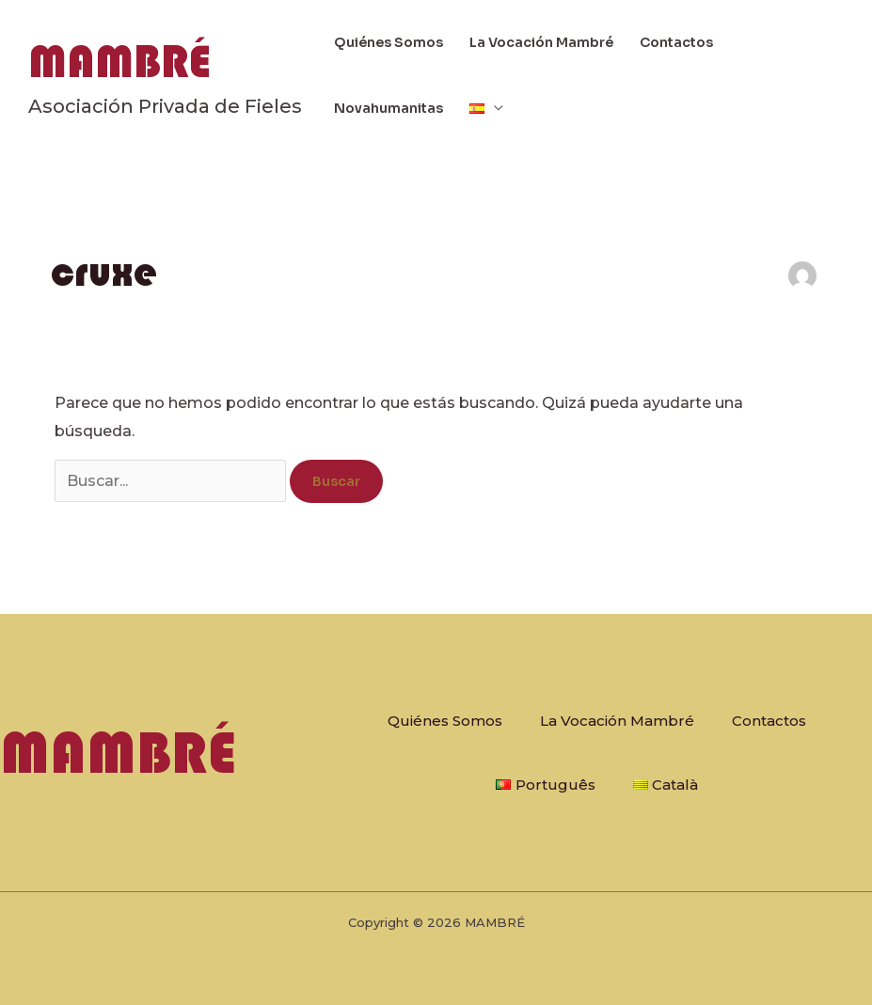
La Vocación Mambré (541, 42)
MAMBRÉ (120, 61)
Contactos (676, 42)
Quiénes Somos (388, 42)
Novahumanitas (388, 108)
